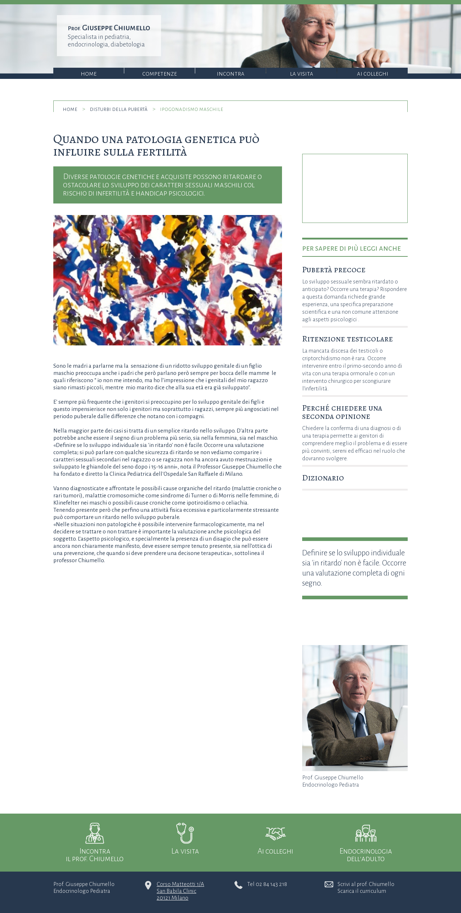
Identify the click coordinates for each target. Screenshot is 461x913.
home (70, 109)
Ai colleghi (372, 73)
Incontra (231, 73)
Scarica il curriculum (361, 891)
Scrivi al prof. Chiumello (365, 884)
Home (89, 73)
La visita (301, 73)
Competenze (159, 73)
